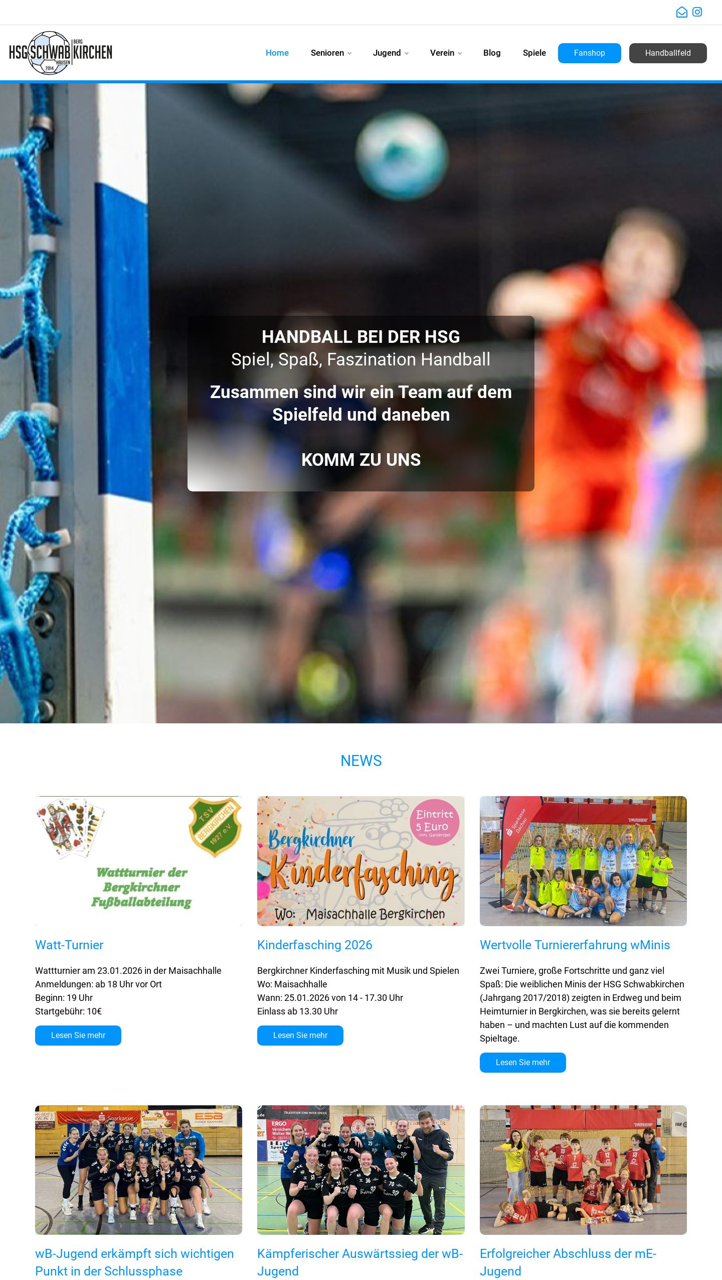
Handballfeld (668, 53)
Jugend (390, 52)
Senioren (331, 52)
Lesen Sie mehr (78, 1035)
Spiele (534, 53)
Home (277, 53)
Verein (445, 52)
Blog (492, 53)
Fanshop (589, 53)
